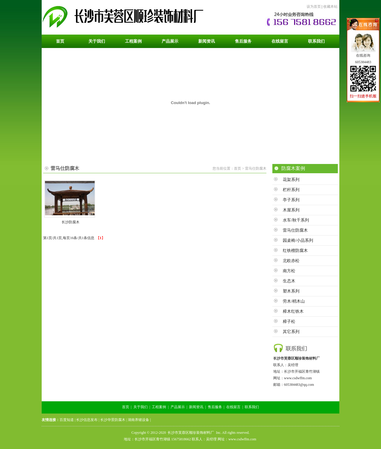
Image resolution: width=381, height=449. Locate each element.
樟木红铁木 (293, 311)
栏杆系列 (291, 190)
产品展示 (178, 407)
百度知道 (67, 420)
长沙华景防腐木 (112, 420)
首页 (125, 407)
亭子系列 (291, 200)
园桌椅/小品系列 (298, 240)
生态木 (289, 281)
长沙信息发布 (87, 420)
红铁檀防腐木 (295, 250)
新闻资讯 (196, 407)
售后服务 (215, 407)
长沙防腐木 (70, 222)
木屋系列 (291, 210)
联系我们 (252, 407)
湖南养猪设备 (138, 420)
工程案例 (159, 407)
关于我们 (140, 407)
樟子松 (289, 321)
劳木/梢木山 (294, 301)
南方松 (289, 271)
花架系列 (291, 179)
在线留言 (233, 407)
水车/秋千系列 (296, 220)
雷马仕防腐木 (295, 230)
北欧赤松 (291, 260)
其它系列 (291, 331)
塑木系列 (291, 291)
